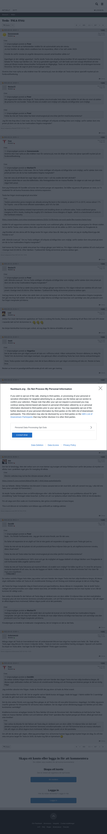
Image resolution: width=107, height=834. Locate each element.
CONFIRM (22, 435)
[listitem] (53, 427)
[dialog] (53, 417)
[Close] (101, 389)
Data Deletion (37, 445)
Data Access (53, 445)
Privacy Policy (69, 445)
